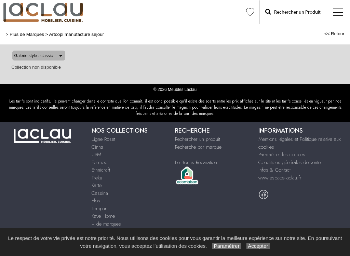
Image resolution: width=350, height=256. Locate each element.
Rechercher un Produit (293, 12)
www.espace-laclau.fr (279, 177)
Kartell (98, 185)
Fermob (99, 162)
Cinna (97, 147)
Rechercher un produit (197, 139)
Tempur (99, 208)
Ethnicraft (101, 170)
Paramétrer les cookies (281, 154)
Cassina (100, 193)
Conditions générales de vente (289, 162)
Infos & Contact (274, 170)
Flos (96, 200)
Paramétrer (226, 246)
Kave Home (103, 216)
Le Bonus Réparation (196, 162)
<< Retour (334, 33)
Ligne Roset (103, 139)
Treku (97, 177)
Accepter (258, 246)
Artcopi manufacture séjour (76, 34)
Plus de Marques (27, 34)
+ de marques (106, 224)
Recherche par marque (198, 147)
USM (96, 154)
